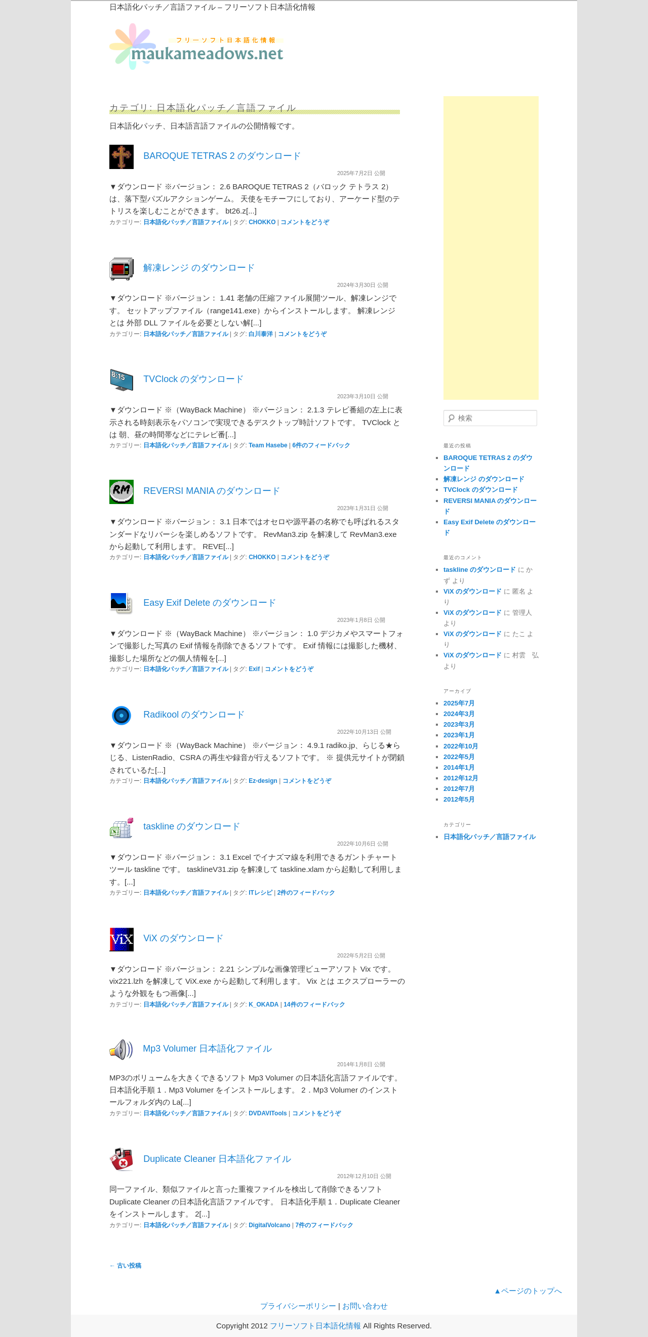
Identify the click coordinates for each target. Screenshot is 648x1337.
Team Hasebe (268, 445)
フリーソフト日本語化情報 (315, 1325)
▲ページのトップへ (528, 1290)
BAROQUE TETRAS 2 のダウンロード (222, 156)
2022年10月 (460, 746)
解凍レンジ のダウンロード (199, 268)
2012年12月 (460, 778)
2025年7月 (459, 703)
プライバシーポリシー (298, 1306)
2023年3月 (459, 724)
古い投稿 (125, 1265)
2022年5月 (459, 757)
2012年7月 (459, 788)
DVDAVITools (268, 1113)
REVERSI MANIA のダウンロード (211, 491)
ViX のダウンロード (183, 938)
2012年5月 (459, 799)
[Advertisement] (491, 248)
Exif (254, 669)
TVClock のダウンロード (193, 379)
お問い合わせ (365, 1306)
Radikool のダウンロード (194, 714)
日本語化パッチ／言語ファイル (185, 222)
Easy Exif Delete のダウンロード (209, 603)
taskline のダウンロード (191, 826)
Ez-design (263, 780)
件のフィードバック (321, 445)
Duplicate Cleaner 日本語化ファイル (217, 1159)
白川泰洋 (261, 334)
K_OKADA (263, 1004)
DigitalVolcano (269, 1225)
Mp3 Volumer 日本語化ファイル (207, 1048)
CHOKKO (262, 222)
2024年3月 (459, 714)
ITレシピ (260, 892)
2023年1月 (459, 735)
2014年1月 (459, 767)
